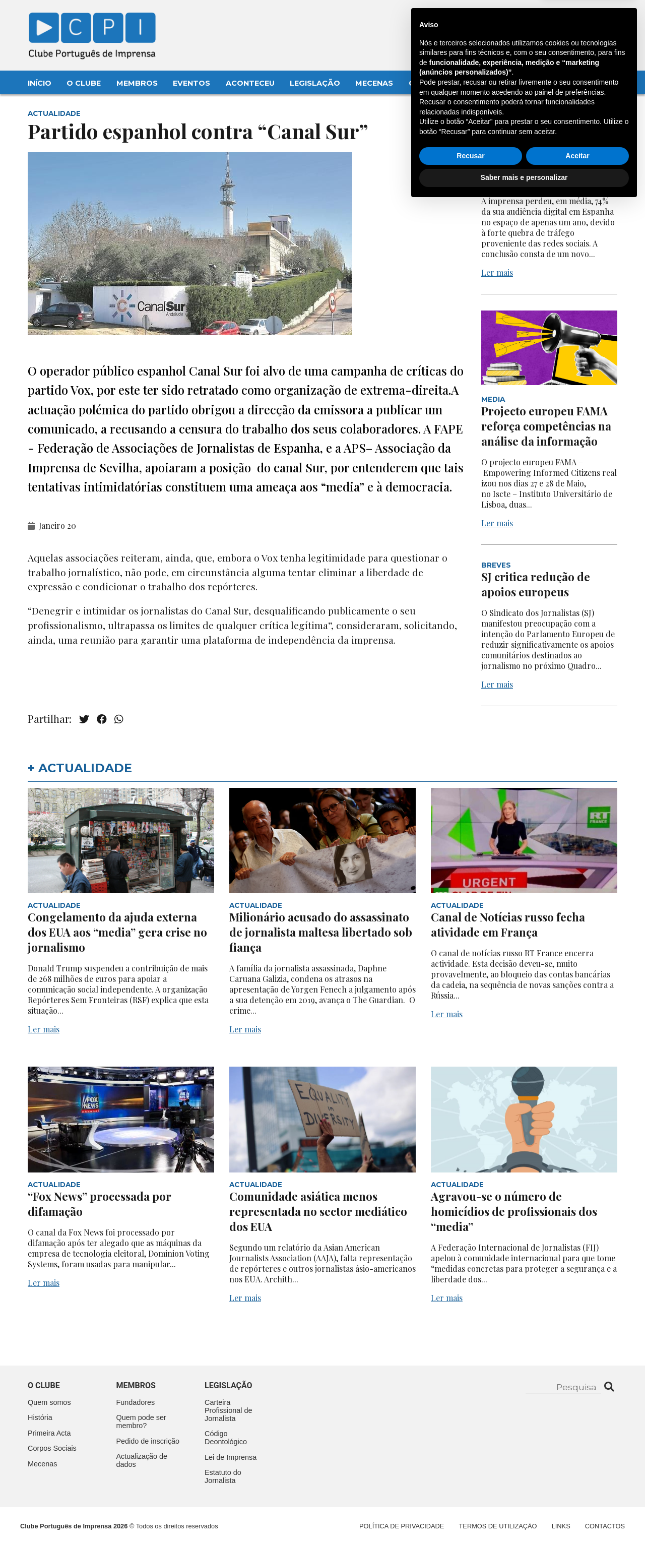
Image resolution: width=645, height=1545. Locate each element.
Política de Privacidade (401, 1526)
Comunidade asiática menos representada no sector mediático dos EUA (318, 1211)
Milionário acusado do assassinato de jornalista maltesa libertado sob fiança (320, 932)
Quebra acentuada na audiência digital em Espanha (538, 165)
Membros (137, 83)
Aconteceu (250, 83)
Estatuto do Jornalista (223, 1476)
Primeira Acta (49, 1433)
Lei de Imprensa (230, 1457)
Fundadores (135, 1402)
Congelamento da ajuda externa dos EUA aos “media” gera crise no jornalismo (117, 932)
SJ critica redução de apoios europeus (535, 584)
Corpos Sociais (52, 1448)
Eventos (191, 83)
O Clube (84, 83)
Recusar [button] (470, 1496)
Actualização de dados (142, 1460)
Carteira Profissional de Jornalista (228, 1410)
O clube (44, 1385)
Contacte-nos (587, 19)
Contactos (434, 83)
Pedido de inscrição (148, 1441)
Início (39, 83)
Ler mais (497, 272)
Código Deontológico (226, 1438)
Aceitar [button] (577, 1496)
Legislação (315, 83)
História (40, 1417)
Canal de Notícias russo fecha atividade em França (508, 924)
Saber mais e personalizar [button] (524, 1517)
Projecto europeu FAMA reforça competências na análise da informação (546, 426)
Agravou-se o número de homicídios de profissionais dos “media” (514, 1211)
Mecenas (374, 83)
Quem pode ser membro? (141, 1421)
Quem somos (49, 1402)
